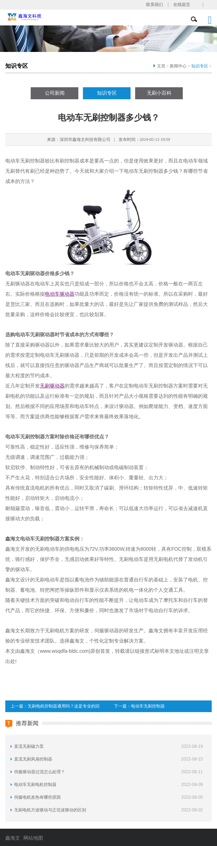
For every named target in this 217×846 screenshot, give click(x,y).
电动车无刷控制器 (148, 706)
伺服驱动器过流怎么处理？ (39, 771)
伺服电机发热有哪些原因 (37, 797)
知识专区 (199, 66)
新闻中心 (178, 66)
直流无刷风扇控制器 (33, 759)
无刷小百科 (159, 93)
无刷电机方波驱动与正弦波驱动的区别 (50, 809)
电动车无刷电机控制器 (35, 784)
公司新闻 (55, 93)
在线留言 (181, 4)
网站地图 (33, 838)
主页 (161, 66)
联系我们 (154, 4)
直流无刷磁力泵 (29, 746)
